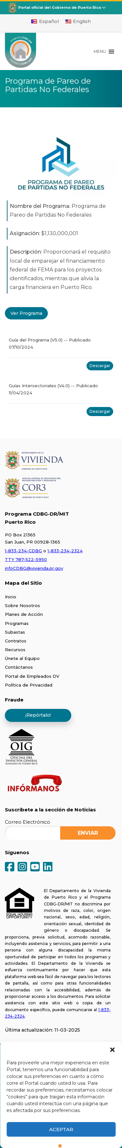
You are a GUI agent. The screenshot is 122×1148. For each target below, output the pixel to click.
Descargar (99, 365)
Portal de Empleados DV (32, 676)
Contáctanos (19, 667)
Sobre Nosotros (22, 605)
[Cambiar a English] (78, 21)
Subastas (15, 632)
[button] (112, 1049)
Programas (17, 623)
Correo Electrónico (27, 822)
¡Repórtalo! (38, 715)
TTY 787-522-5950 (26, 559)
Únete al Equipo (22, 658)
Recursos (15, 649)
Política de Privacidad (28, 685)
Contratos (15, 640)
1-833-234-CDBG (23, 550)
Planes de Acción (24, 614)
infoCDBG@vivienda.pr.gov (34, 568)
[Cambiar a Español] (45, 21)
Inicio (10, 596)
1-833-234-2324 (65, 550)
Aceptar (61, 1129)
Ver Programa (26, 313)
